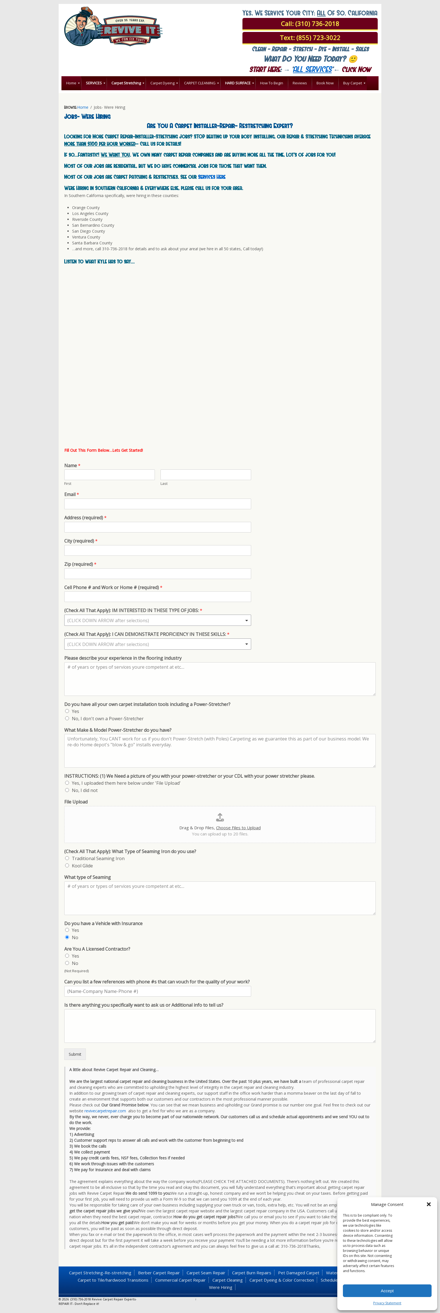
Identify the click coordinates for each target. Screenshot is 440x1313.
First (67, 483)
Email (71, 494)
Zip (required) (80, 564)
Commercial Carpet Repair (180, 1280)
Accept (387, 1290)
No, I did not (85, 790)
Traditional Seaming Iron (98, 858)
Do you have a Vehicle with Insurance (103, 924)
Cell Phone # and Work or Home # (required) (113, 587)
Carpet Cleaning (227, 1280)
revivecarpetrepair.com (105, 1110)
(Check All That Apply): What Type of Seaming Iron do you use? (130, 852)
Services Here (212, 176)
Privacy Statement (387, 1303)
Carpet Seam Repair (206, 1272)
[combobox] (157, 620)
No (75, 937)
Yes (75, 711)
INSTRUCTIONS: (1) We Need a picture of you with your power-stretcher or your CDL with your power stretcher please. (189, 776)
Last (164, 483)
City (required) (81, 541)
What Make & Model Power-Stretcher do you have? (117, 730)
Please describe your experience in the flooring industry (123, 658)
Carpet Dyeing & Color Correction (281, 1280)
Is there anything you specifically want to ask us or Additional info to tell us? (143, 1005)
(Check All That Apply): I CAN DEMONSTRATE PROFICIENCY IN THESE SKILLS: (147, 634)
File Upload (76, 802)
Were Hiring (220, 1287)
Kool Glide (82, 866)
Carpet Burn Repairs (251, 1272)
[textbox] (155, 620)
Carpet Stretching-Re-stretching (100, 1272)
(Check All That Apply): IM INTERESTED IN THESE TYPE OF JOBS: (133, 610)
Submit (75, 1054)
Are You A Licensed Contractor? (97, 949)
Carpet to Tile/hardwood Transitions (113, 1280)
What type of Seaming (87, 877)
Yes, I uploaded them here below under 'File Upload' (126, 783)
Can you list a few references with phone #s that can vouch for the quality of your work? (157, 982)
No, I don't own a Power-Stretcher (108, 718)
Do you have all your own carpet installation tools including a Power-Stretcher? (147, 704)
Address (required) (85, 518)
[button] (429, 1204)
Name (72, 466)
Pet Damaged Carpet (298, 1272)
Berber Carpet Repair (159, 1272)
